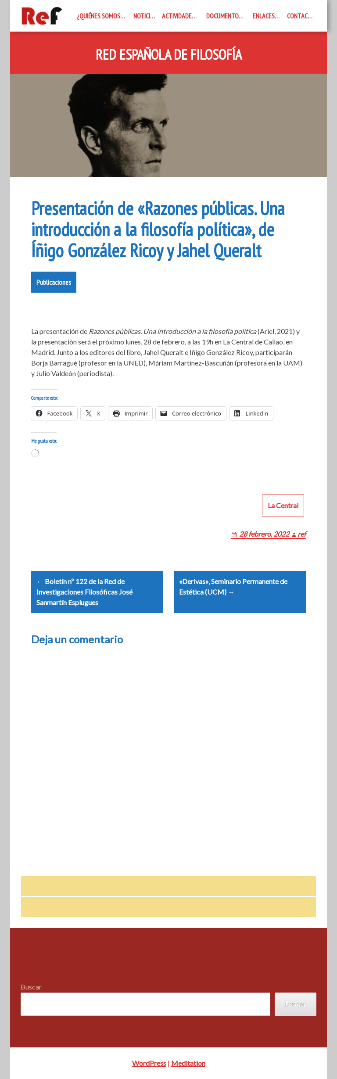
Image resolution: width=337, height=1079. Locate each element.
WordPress (149, 1063)
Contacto (301, 15)
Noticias (145, 15)
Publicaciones (53, 282)
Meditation (188, 1063)
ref (302, 534)
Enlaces (264, 15)
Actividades (178, 15)
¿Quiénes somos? (100, 15)
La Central (283, 505)
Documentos (224, 15)
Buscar (31, 986)
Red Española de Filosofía (169, 55)
